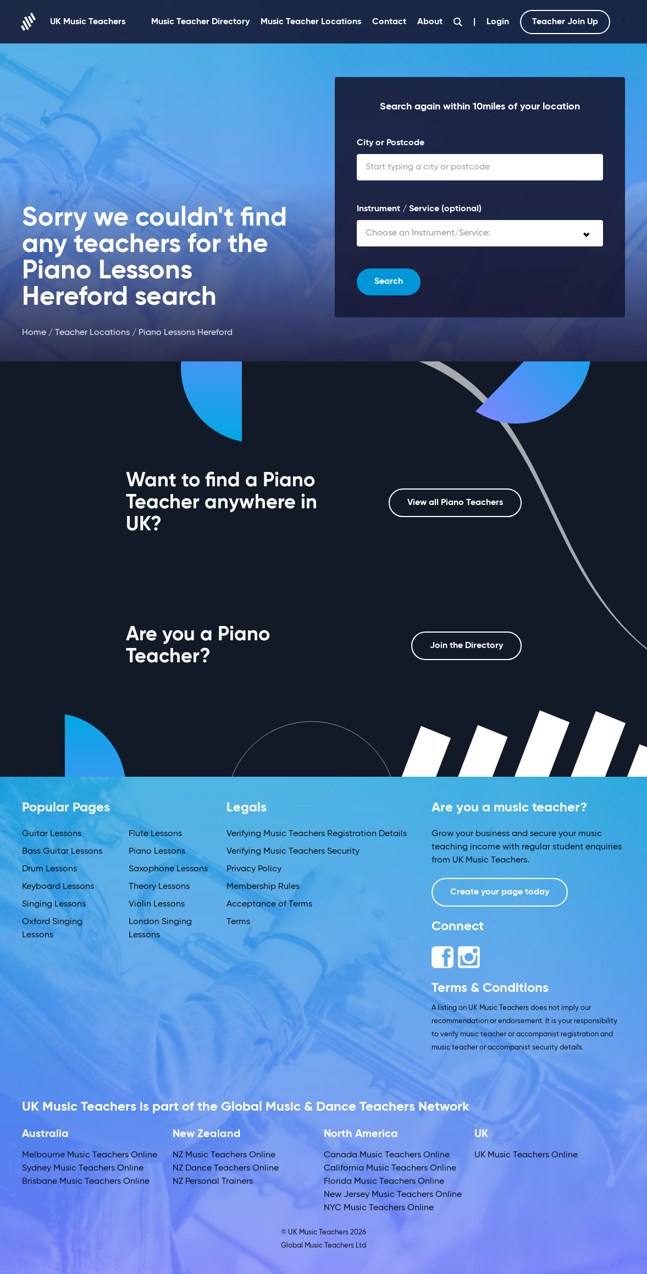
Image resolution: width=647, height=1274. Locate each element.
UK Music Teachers (73, 22)
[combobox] (480, 233)
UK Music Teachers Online (526, 1155)
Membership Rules (263, 886)
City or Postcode (390, 143)
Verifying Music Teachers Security (293, 851)
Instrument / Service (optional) (419, 209)
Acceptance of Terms (269, 904)
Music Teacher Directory (200, 22)
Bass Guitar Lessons (62, 851)
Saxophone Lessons (168, 869)
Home (34, 332)
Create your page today (499, 892)
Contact (389, 22)
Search (388, 281)
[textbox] (480, 233)
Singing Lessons (54, 904)
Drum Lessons (49, 869)
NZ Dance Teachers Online (226, 1168)
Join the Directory (466, 645)
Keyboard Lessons (58, 886)
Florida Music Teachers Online (384, 1181)
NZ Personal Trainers (213, 1181)
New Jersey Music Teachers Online (393, 1194)
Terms (238, 922)
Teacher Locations (92, 332)
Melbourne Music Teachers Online (89, 1155)
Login (497, 22)
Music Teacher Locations (311, 22)
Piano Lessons (157, 851)
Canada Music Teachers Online (387, 1155)
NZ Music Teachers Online (224, 1155)
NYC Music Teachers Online (379, 1208)
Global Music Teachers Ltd (323, 1245)
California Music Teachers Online (390, 1168)
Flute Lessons (155, 834)
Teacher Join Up (565, 22)
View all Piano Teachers (455, 502)
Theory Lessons (159, 886)
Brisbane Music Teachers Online (86, 1181)
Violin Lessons (157, 904)
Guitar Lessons (51, 834)
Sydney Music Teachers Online (82, 1168)
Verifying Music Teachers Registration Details (316, 834)
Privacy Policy (253, 869)
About (430, 22)
